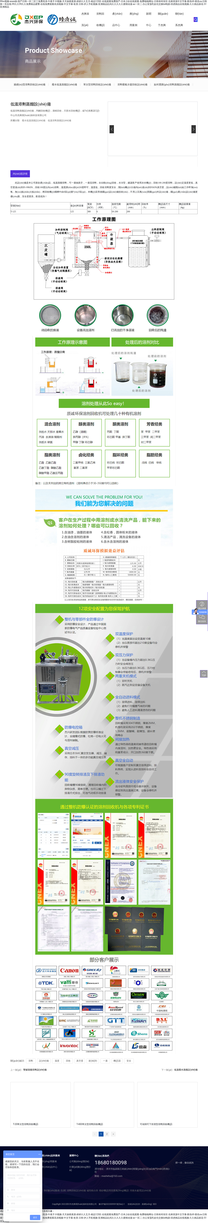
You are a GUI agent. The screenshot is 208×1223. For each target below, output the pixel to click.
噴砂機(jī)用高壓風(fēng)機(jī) (114, 1190)
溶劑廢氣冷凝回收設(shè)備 (132, 84)
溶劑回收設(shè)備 (76, 1190)
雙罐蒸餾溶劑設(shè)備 (35, 1069)
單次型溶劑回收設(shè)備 (97, 84)
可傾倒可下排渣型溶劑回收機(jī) (156, 1124)
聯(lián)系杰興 (179, 19)
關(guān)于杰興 (163, 19)
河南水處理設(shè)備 (140, 1190)
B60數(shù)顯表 (52, 1190)
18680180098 (111, 1162)
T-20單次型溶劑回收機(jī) (25, 1124)
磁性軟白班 (92, 1190)
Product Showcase (53, 50)
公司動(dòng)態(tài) (79, 1161)
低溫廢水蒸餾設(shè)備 (186, 1069)
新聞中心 (148, 19)
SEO (154, 1204)
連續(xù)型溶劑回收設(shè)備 (29, 84)
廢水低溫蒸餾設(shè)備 (64, 84)
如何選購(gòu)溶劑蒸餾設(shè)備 (172, 84)
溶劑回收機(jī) (100, 19)
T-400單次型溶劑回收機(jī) (90, 1124)
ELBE (63, 1190)
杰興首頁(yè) (85, 19)
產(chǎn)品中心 (117, 19)
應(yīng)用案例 (134, 19)
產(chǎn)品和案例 (51, 1155)
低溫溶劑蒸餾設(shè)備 (59, 120)
